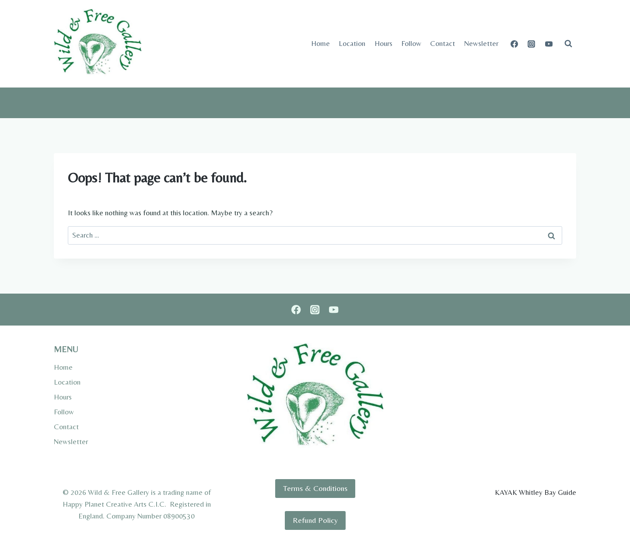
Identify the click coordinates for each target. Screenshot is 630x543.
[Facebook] (514, 43)
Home (320, 43)
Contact (442, 43)
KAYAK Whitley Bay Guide (535, 492)
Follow (411, 43)
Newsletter (481, 43)
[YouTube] (548, 43)
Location (352, 43)
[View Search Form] (568, 44)
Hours (383, 43)
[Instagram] (531, 43)
